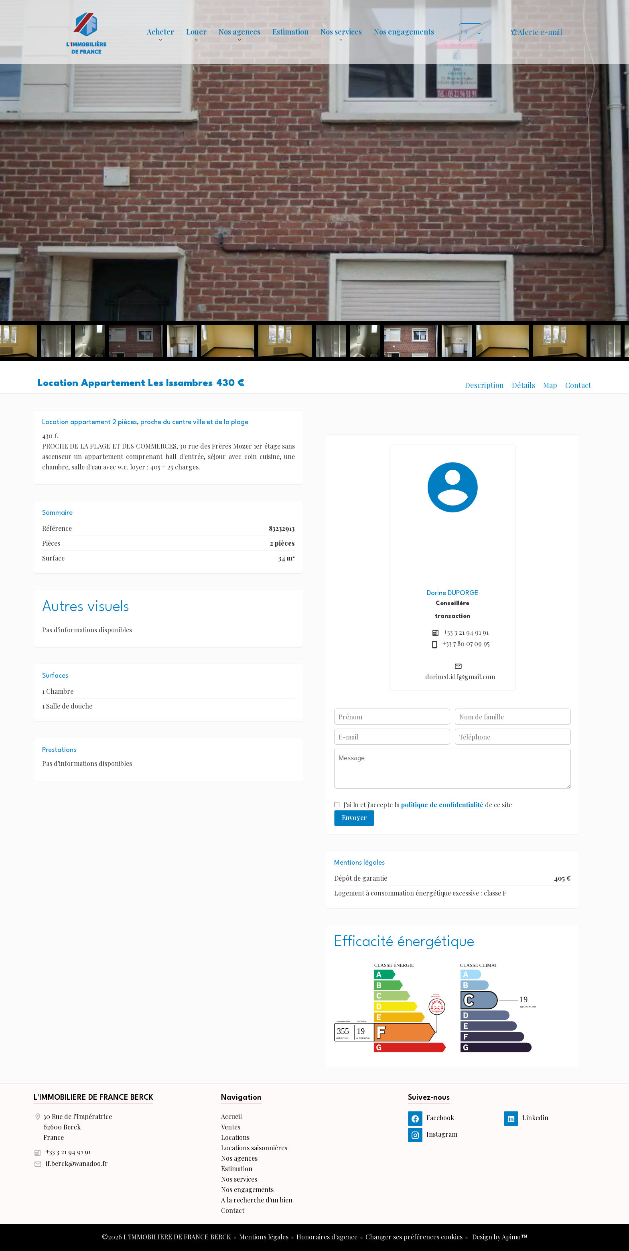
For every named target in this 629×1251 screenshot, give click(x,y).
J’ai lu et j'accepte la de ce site (427, 804)
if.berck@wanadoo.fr (77, 1163)
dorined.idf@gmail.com (460, 676)
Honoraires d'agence (326, 1237)
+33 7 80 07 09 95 (466, 643)
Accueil (86, 32)
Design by (499, 1237)
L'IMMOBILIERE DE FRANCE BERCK (93, 1097)
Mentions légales (263, 1237)
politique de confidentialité (442, 804)
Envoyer (354, 817)
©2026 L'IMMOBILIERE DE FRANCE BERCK (166, 1237)
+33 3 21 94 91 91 (466, 632)
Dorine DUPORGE (452, 593)
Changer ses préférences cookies (414, 1237)
